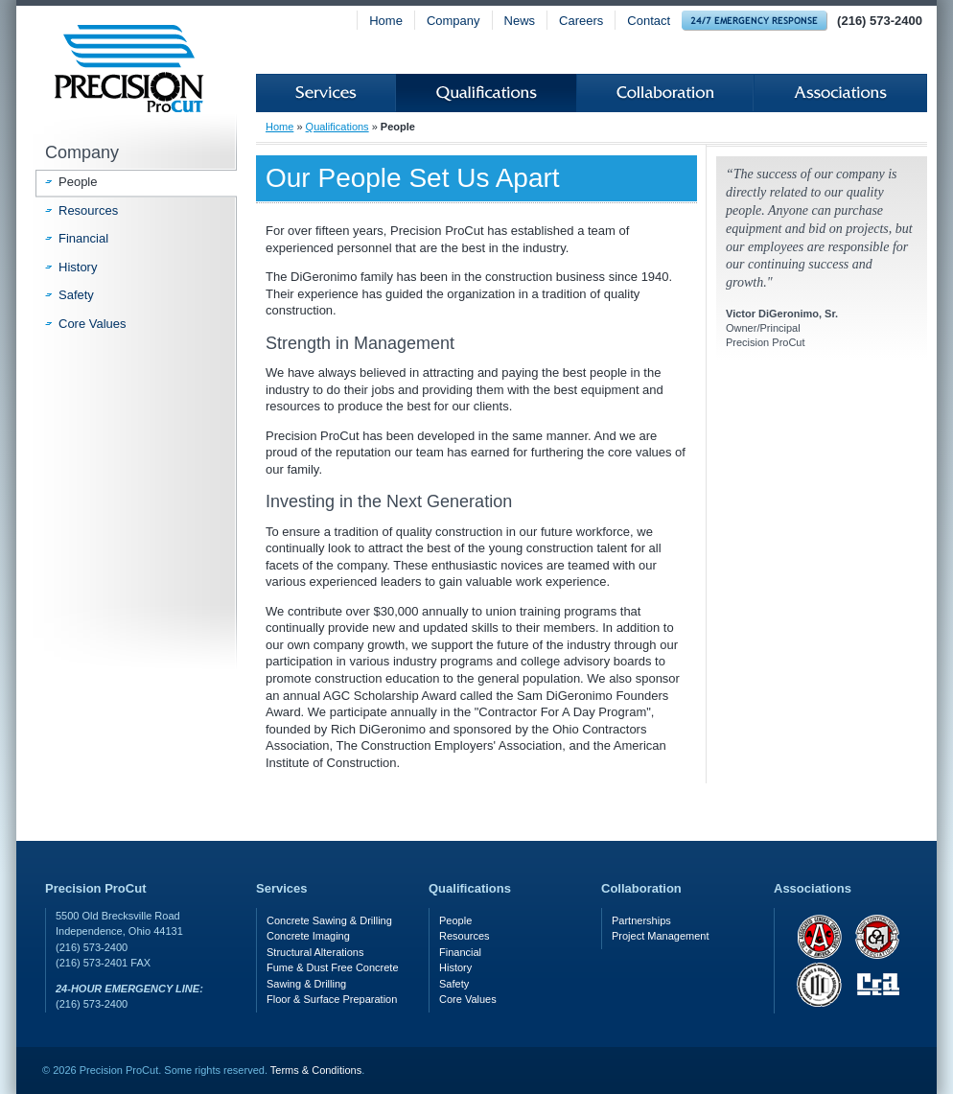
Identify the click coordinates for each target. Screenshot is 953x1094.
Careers (581, 20)
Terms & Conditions (315, 1070)
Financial (83, 238)
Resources (88, 210)
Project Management (660, 936)
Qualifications (486, 93)
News (520, 20)
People (77, 182)
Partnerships (641, 920)
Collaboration (665, 93)
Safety (76, 295)
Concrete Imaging (308, 936)
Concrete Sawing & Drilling (329, 920)
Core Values (92, 323)
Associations (840, 93)
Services (326, 93)
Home (386, 20)
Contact (648, 20)
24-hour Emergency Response (754, 21)
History (77, 267)
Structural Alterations (315, 952)
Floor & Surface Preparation (332, 999)
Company (453, 20)
